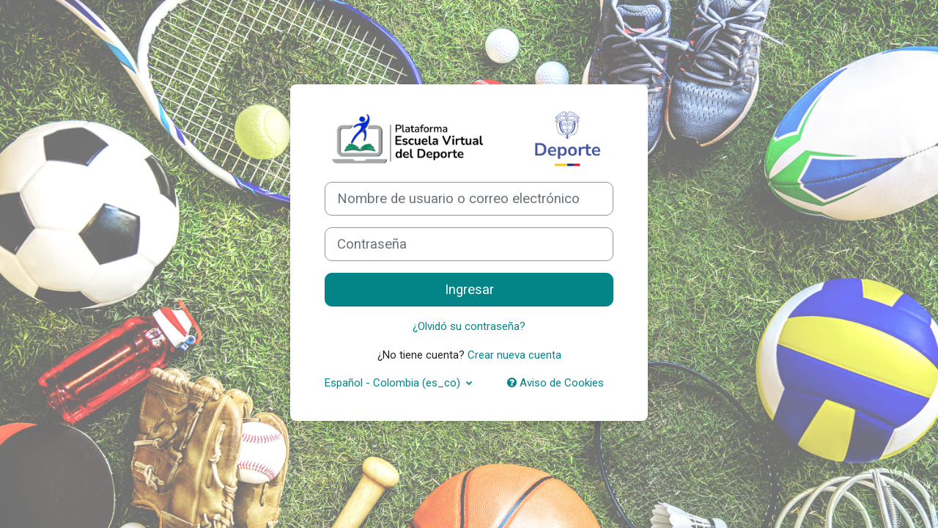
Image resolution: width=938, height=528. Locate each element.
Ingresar (469, 290)
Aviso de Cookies (555, 382)
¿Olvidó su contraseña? (469, 326)
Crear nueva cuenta (514, 355)
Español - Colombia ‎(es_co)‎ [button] (394, 382)
